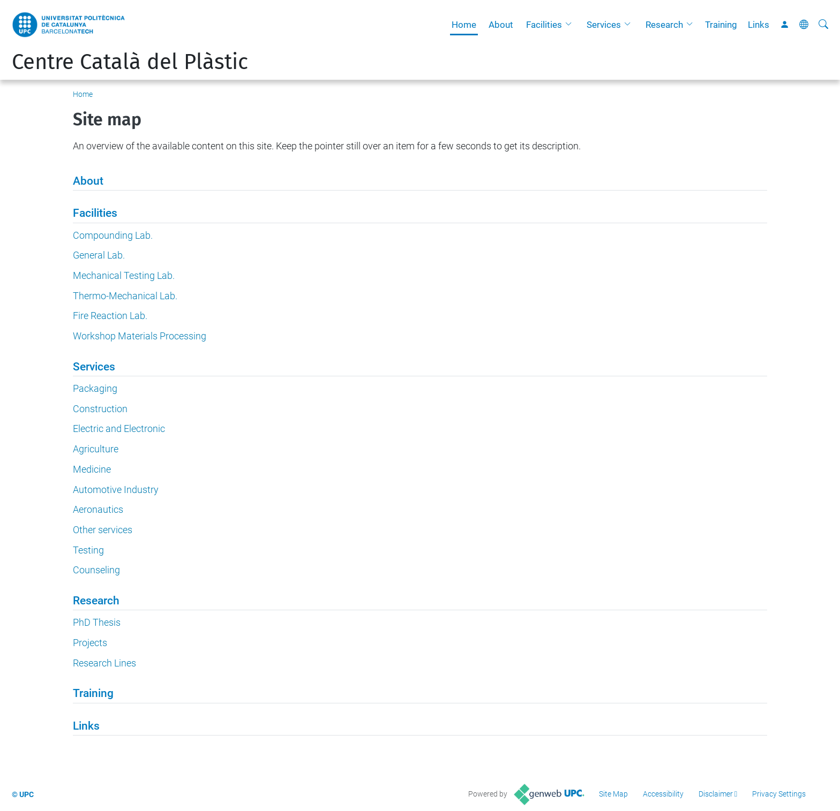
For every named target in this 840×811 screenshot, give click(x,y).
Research (664, 24)
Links (758, 24)
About (501, 24)
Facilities (544, 24)
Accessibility (663, 794)
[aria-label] (823, 25)
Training (721, 24)
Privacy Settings (779, 794)
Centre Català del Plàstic (130, 62)
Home (464, 24)
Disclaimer (716, 794)
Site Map (613, 794)
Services (604, 24)
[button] (571, 24)
